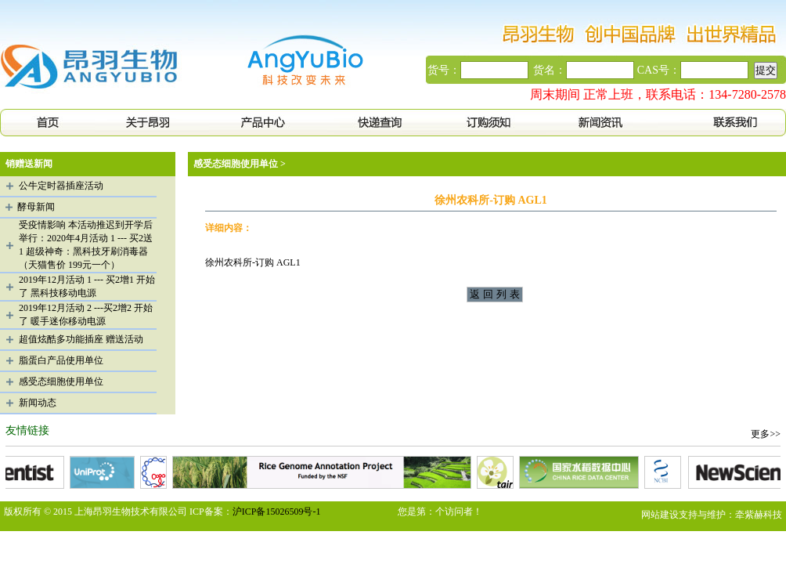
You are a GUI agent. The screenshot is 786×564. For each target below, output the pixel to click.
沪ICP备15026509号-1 (277, 511)
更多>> (766, 433)
